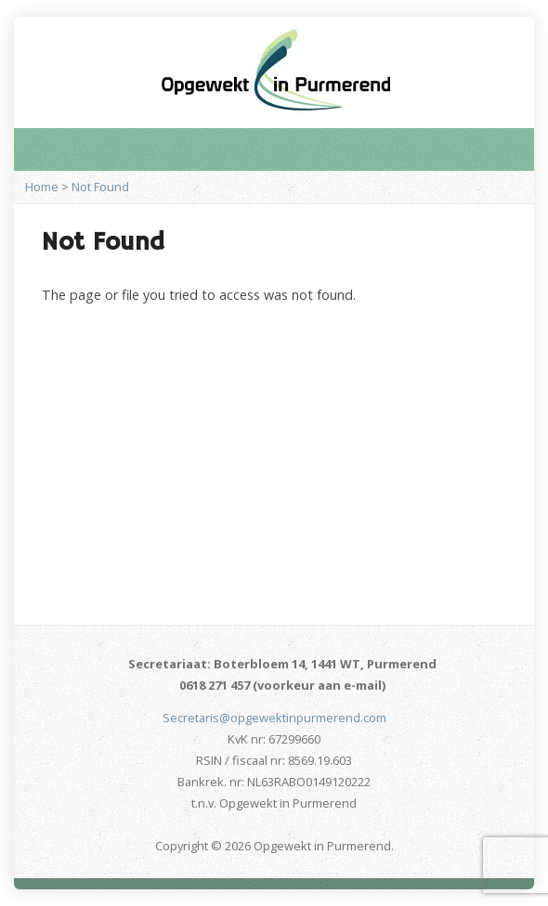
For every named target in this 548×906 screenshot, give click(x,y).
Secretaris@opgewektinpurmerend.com (274, 717)
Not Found (100, 186)
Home (42, 186)
